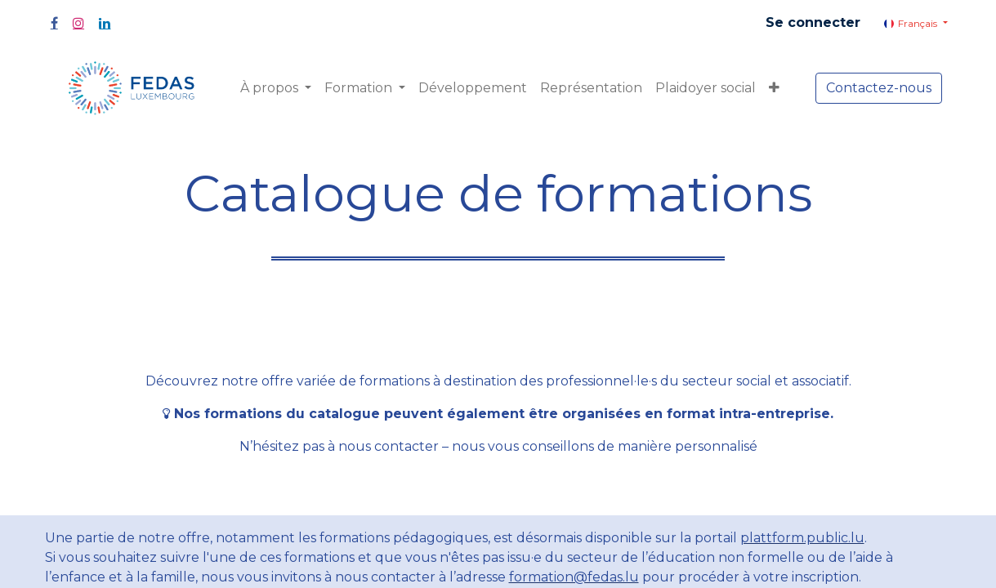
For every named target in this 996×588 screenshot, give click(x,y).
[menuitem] (473, 88)
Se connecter (813, 22)
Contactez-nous (878, 88)
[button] (774, 88)
